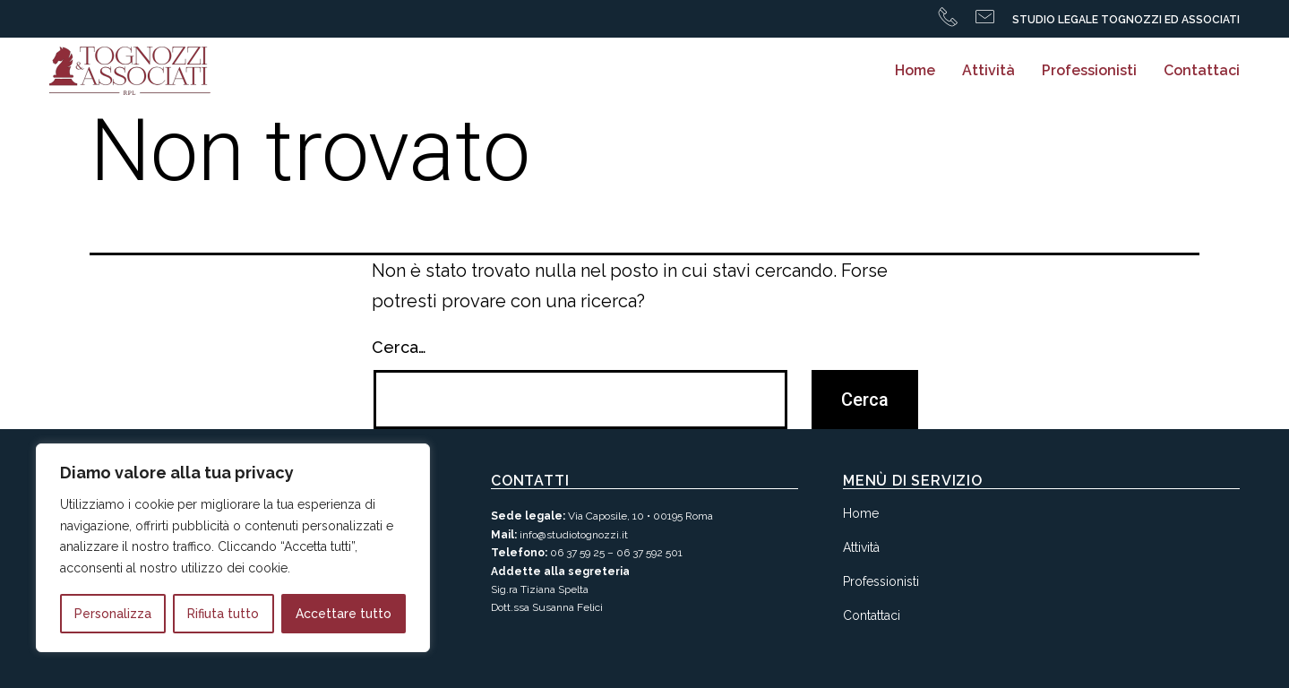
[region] (233, 547)
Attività (988, 70)
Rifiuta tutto (223, 613)
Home (915, 70)
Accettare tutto (343, 613)
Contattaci (1202, 70)
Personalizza (112, 613)
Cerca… (399, 347)
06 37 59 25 (577, 552)
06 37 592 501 (649, 552)
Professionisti (1089, 70)
